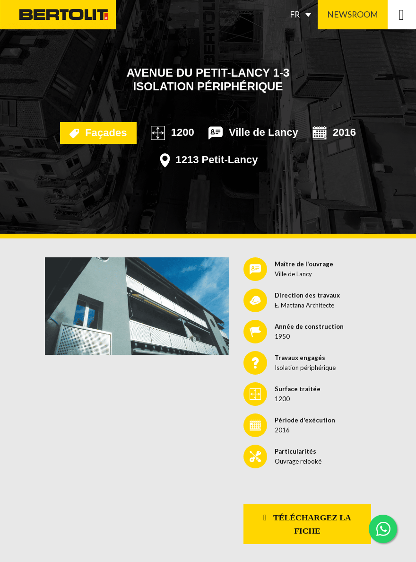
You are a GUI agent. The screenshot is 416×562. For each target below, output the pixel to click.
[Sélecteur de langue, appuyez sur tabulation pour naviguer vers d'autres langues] (303, 14)
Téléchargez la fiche (307, 524)
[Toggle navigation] (402, 14)
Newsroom (352, 14)
